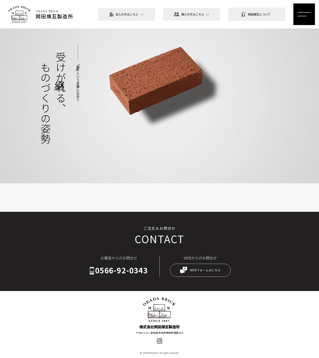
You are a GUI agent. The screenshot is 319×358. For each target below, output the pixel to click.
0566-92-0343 (121, 270)
